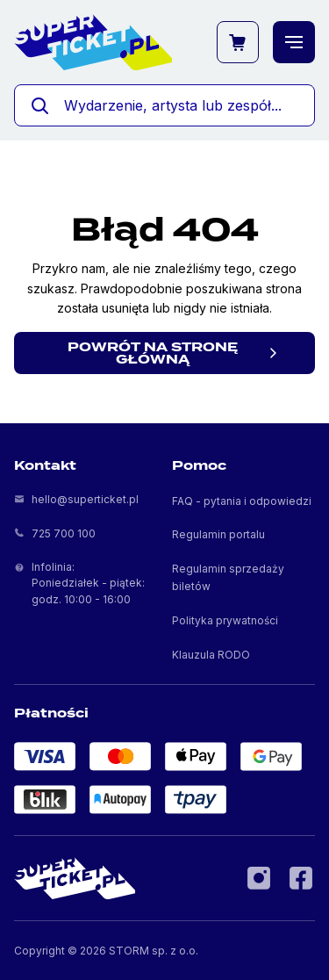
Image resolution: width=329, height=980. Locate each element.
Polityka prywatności (225, 620)
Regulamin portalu (218, 534)
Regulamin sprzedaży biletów (228, 577)
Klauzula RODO (211, 654)
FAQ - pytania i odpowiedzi (241, 501)
